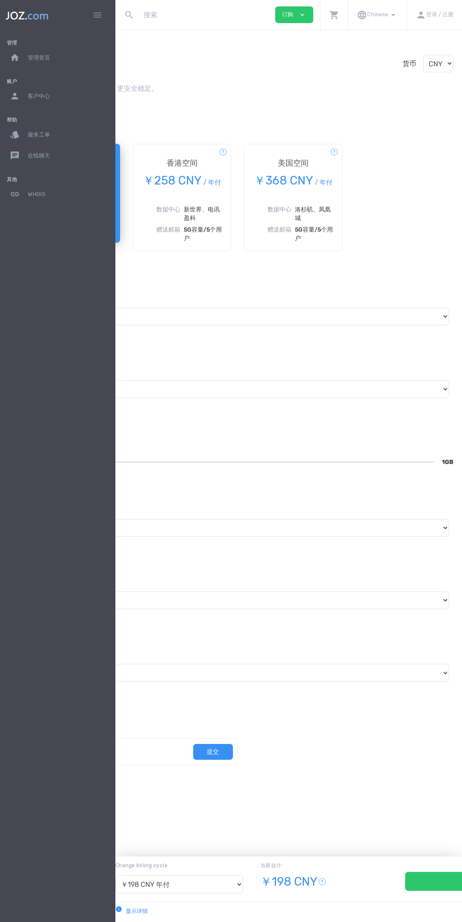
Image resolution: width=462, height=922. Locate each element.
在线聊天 (30, 156)
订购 (404, 881)
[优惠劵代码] (186, 770)
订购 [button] (294, 15)
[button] (334, 15)
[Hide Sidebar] (97, 15)
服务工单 (30, 135)
